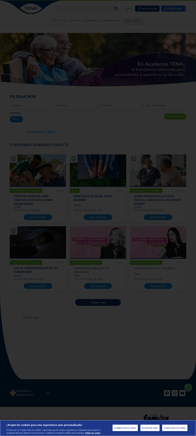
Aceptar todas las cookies (175, 428)
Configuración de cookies (125, 428)
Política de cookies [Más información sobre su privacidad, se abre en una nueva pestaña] (93, 433)
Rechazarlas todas (150, 428)
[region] (98, 428)
